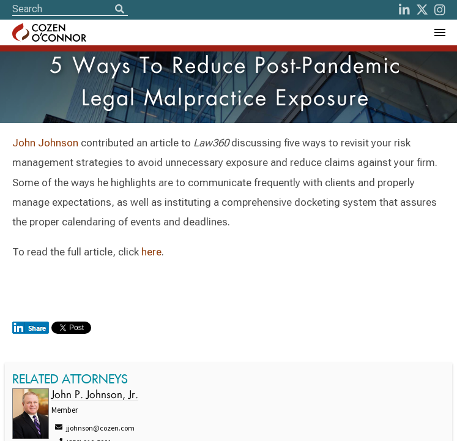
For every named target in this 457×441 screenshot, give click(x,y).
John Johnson (45, 143)
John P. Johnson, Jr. (94, 395)
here (151, 252)
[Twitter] (422, 10)
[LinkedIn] (404, 10)
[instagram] (439, 10)
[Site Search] (70, 9)
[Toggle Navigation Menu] (439, 32)
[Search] (119, 10)
